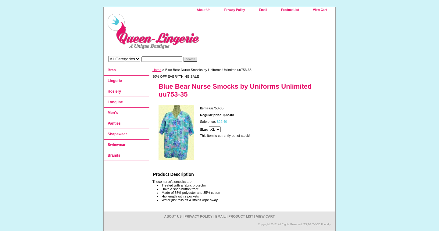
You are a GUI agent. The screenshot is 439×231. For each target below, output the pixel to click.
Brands (114, 155)
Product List (290, 10)
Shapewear (117, 134)
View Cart (320, 10)
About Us (203, 10)
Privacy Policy (234, 10)
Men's (113, 113)
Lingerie (115, 81)
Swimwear (117, 145)
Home (156, 70)
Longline (115, 102)
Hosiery (114, 91)
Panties (114, 123)
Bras (112, 70)
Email (263, 10)
